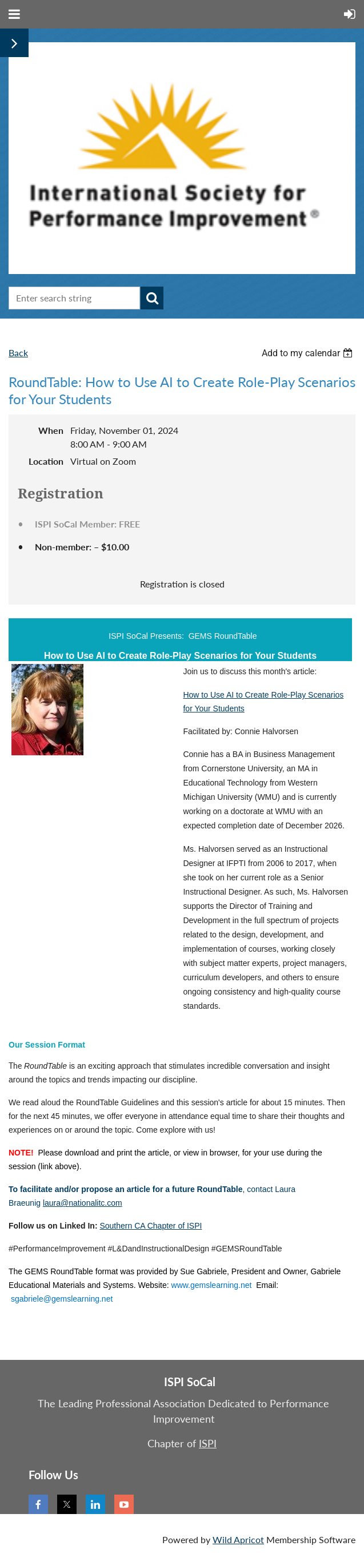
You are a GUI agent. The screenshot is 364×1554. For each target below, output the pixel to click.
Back (18, 352)
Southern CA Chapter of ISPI (150, 1225)
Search (152, 298)
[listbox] (308, 353)
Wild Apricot (238, 1539)
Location (46, 461)
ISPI (208, 1443)
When (50, 430)
